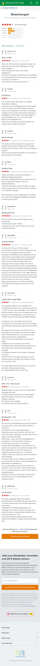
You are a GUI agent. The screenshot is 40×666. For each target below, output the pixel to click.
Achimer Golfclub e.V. (10, 8)
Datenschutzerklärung (29, 606)
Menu (37, 3)
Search (31, 3)
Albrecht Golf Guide (14, 3)
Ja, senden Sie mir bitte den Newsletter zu (20, 587)
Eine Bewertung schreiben (20, 536)
